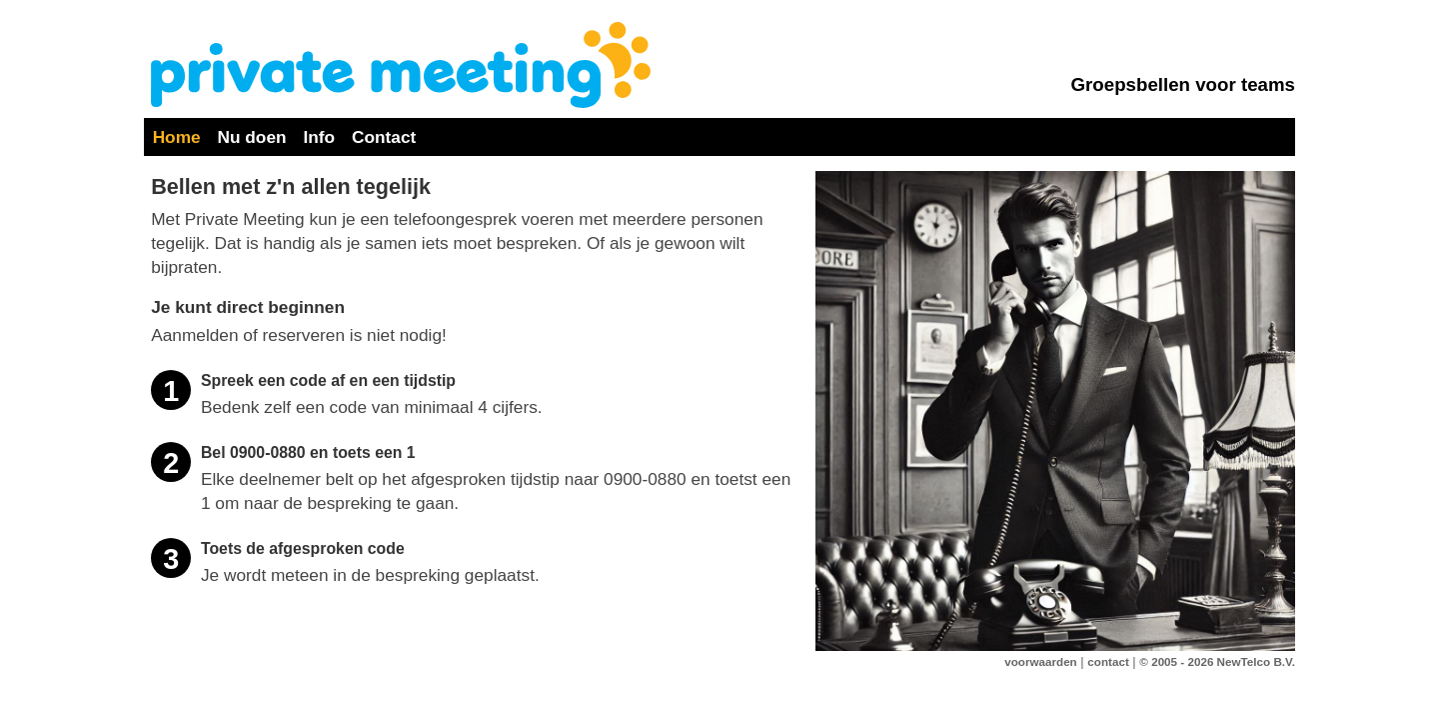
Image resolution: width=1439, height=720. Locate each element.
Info (319, 137)
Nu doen (252, 137)
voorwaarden (1040, 661)
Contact (384, 137)
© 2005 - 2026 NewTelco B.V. (1217, 661)
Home (177, 137)
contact (1107, 661)
